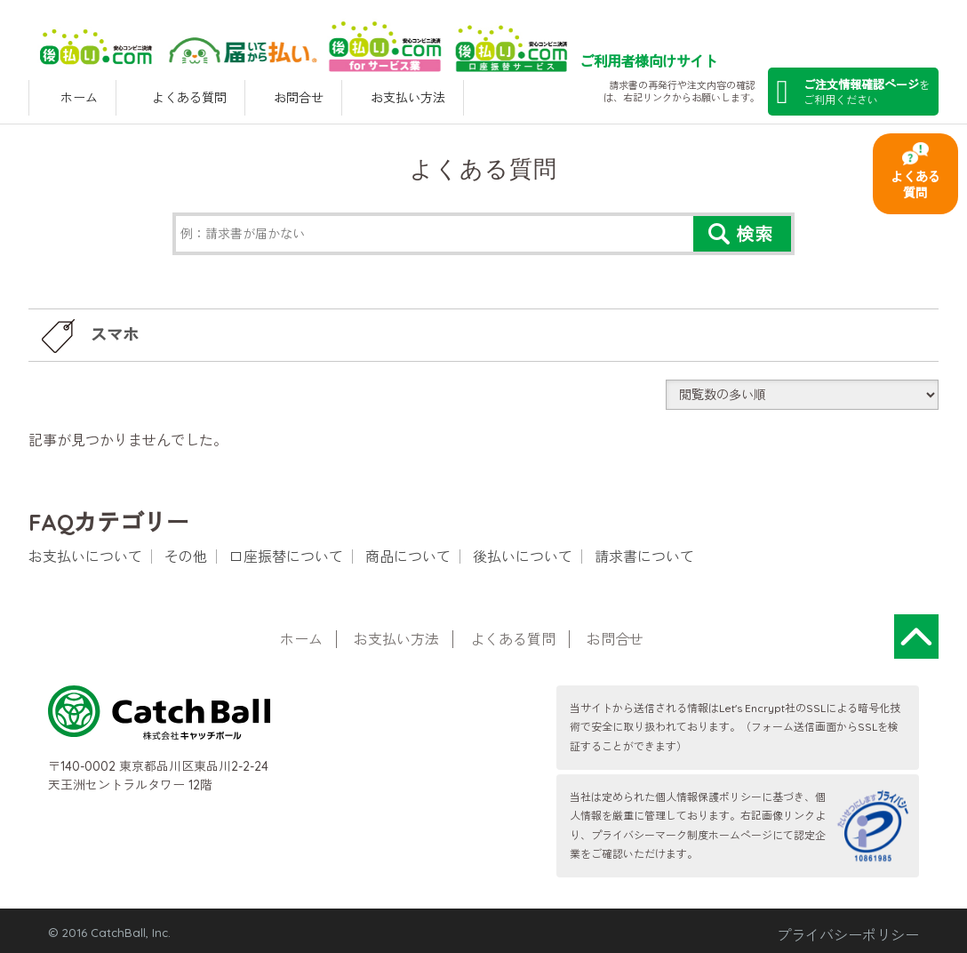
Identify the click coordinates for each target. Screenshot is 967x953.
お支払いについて (85, 556)
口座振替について (286, 556)
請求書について (644, 556)
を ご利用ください (853, 92)
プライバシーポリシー (848, 935)
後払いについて (522, 556)
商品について (408, 556)
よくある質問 (915, 185)
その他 (185, 556)
